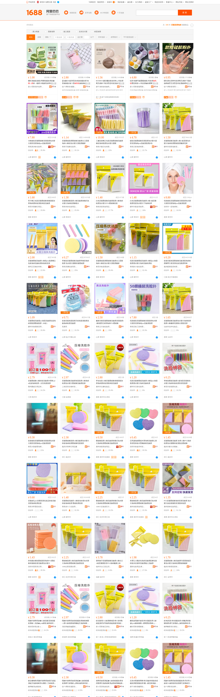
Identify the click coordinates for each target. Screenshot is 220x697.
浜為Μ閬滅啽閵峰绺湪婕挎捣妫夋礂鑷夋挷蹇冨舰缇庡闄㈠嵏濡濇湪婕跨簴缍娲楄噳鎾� (144, 682)
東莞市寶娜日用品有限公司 (35, 207)
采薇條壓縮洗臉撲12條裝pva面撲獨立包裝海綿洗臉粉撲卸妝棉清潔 (42, 262)
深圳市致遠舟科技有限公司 (137, 447)
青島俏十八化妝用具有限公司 (69, 507)
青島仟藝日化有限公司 (103, 147)
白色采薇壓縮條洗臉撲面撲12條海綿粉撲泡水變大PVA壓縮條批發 (109, 202)
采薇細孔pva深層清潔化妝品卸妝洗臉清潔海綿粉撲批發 (42, 502)
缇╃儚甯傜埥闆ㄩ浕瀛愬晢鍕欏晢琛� (171, 87)
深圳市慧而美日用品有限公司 (35, 567)
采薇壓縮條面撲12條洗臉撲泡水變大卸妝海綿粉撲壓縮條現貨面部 (75, 442)
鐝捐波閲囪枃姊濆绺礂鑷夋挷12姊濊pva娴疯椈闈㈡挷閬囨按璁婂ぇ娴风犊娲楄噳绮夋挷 (143, 622)
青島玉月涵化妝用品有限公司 (103, 327)
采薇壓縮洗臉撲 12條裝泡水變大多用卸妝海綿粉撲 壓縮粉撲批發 (75, 502)
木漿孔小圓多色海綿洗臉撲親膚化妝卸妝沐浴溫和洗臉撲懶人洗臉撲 (143, 562)
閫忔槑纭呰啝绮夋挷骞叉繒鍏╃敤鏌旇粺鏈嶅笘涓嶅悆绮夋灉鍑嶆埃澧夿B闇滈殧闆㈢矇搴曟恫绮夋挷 (178, 82)
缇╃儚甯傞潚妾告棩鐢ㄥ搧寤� (69, 687)
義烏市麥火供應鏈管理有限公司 (171, 447)
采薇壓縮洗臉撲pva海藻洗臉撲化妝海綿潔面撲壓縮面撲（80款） (42, 322)
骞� (54, 87)
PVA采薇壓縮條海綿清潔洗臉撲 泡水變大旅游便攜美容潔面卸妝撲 (177, 502)
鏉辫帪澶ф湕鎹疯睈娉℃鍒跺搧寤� (35, 687)
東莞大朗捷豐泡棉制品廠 (35, 447)
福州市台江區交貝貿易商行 (103, 567)
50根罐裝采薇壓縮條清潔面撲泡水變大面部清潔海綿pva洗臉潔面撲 (41, 142)
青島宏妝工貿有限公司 (137, 327)
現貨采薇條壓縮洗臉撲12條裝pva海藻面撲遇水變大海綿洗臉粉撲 (144, 382)
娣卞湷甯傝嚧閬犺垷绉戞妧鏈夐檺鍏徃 (137, 687)
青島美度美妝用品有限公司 (103, 207)
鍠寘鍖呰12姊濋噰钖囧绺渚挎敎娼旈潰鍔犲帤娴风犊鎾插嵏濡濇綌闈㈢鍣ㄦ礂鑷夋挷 (109, 622)
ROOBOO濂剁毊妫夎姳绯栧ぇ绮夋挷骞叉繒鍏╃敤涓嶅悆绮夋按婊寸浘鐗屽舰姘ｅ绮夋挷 (109, 82)
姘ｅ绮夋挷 (100, 90)
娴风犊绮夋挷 (111, 90)
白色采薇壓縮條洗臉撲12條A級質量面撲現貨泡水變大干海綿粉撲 (143, 202)
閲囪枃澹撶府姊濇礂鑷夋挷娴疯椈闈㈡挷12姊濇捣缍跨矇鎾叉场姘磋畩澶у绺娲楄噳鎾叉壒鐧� (75, 622)
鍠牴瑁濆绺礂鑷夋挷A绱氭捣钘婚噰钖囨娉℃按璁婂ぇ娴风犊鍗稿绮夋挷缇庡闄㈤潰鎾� (178, 622)
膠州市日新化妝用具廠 (137, 387)
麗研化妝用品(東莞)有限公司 (137, 567)
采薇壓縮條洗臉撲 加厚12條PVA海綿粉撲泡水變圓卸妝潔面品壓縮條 (177, 442)
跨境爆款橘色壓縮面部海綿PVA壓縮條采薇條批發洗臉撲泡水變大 (41, 562)
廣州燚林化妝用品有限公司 (171, 507)
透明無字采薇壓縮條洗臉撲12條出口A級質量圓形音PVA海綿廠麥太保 (109, 562)
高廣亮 (64, 327)
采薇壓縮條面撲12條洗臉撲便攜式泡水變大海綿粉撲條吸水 (75, 202)
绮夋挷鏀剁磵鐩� (136, 90)
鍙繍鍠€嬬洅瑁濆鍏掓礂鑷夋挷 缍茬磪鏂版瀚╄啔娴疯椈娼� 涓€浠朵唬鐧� (76, 82)
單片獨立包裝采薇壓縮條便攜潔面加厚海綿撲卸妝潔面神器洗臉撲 (41, 202)
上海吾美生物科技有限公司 (69, 387)
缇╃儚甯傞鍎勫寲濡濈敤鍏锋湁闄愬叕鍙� (69, 87)
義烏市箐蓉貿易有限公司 (171, 567)
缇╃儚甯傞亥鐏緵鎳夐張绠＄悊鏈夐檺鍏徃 (171, 687)
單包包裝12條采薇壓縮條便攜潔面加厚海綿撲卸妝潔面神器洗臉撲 (109, 382)
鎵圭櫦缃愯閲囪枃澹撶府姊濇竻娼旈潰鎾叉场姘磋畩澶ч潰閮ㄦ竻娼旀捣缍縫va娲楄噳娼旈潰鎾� (42, 682)
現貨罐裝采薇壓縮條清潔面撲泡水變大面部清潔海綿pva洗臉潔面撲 (177, 202)
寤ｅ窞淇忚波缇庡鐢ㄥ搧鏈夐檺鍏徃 (103, 687)
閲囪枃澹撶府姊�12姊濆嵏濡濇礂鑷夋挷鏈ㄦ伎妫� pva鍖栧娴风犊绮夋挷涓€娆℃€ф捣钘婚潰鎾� (41, 622)
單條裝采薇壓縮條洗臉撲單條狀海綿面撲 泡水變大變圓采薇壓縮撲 (75, 262)
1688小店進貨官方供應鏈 (103, 507)
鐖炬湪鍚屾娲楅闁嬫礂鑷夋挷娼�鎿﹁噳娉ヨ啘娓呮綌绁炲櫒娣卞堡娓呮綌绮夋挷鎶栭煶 (41, 82)
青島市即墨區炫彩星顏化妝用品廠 (35, 507)
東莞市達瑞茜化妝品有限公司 (171, 387)
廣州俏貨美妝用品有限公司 (103, 447)
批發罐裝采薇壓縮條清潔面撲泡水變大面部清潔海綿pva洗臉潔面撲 (41, 442)
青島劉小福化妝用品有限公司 (137, 267)
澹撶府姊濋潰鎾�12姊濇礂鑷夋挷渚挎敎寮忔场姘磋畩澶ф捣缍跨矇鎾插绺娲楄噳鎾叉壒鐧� (109, 682)
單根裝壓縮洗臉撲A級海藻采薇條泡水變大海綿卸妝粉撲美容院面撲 (177, 382)
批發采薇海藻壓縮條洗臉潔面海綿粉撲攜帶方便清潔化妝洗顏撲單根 (177, 262)
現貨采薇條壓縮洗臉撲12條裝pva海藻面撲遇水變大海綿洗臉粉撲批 (144, 262)
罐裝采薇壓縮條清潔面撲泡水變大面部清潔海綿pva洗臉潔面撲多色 (143, 142)
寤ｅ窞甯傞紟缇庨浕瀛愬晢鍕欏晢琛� (35, 87)
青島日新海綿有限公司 (137, 147)
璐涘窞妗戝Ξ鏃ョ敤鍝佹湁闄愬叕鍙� (35, 627)
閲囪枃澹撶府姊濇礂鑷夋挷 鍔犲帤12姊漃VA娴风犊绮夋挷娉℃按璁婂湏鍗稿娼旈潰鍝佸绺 (177, 682)
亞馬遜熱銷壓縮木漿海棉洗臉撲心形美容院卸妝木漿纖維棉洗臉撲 (143, 442)
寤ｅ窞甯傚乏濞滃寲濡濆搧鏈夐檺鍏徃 (103, 627)
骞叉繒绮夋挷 (178, 90)
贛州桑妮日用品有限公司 (35, 387)
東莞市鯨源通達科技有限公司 (103, 267)
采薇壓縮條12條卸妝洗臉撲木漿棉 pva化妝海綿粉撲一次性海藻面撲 (41, 382)
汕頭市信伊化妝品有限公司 (171, 327)
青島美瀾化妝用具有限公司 (69, 267)
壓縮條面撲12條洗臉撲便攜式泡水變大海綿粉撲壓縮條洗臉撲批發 (109, 442)
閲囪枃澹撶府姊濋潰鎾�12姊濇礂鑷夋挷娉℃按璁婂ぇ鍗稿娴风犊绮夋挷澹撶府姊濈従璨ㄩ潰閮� (75, 682)
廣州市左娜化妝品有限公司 (103, 387)
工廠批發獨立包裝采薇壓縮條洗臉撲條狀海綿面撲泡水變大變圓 (109, 142)
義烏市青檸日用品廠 (69, 447)
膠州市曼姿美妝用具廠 (137, 207)
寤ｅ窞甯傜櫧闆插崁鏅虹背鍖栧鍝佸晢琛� (137, 87)
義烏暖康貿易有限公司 (171, 267)
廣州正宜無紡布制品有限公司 (35, 267)
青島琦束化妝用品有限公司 (69, 207)
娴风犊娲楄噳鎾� (68, 90)
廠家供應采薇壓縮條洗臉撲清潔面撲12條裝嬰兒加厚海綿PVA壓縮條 (110, 322)
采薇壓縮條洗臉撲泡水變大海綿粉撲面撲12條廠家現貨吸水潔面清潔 (177, 322)
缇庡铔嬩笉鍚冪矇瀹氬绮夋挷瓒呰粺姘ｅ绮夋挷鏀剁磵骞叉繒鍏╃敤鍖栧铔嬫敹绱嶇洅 (143, 82)
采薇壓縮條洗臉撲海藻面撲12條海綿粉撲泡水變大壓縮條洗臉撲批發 (75, 382)
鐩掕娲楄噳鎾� (82, 90)
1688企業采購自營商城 (69, 567)
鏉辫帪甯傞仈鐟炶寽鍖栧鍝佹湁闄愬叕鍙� (171, 627)
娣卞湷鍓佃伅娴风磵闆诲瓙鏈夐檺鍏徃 (103, 87)
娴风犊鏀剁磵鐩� (150, 90)
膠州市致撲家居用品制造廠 (35, 327)
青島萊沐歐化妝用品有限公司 (35, 147)
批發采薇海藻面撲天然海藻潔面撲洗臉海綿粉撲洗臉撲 (75, 322)
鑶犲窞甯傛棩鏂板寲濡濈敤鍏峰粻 (137, 627)
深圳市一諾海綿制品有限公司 (171, 207)
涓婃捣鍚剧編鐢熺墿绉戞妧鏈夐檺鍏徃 (69, 627)
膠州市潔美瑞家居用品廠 (171, 147)
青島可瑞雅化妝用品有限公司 (69, 147)
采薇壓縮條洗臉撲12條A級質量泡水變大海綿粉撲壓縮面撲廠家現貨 (177, 142)
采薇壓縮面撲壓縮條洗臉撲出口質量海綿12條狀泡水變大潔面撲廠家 (75, 142)
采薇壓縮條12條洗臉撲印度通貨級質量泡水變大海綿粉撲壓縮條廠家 (177, 562)
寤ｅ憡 (53, 83)
